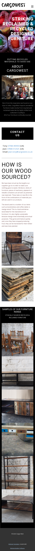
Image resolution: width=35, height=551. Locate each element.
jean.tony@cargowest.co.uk (20, 152)
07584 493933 (14, 146)
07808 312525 (13, 149)
